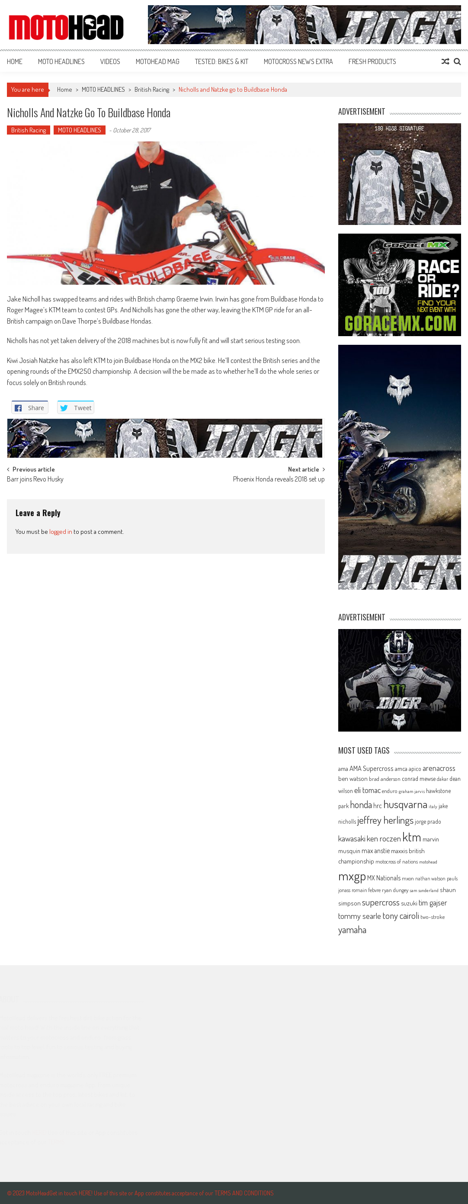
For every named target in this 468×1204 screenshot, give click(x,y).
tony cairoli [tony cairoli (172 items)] (400, 915)
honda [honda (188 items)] (361, 804)
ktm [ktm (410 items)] (411, 836)
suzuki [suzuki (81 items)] (409, 903)
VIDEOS (110, 61)
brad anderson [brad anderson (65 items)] (385, 778)
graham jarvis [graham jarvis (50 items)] (412, 791)
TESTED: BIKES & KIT (221, 61)
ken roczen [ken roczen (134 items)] (384, 838)
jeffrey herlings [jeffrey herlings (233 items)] (385, 819)
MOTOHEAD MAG (158, 61)
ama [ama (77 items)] (343, 768)
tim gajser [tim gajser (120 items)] (433, 902)
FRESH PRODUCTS (372, 61)
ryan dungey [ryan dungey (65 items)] (395, 889)
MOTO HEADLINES (61, 61)
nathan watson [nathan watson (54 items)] (430, 878)
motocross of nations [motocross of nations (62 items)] (396, 861)
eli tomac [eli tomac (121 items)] (367, 790)
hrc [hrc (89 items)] (377, 805)
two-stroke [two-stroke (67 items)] (432, 916)
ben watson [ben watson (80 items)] (353, 778)
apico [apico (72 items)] (415, 768)
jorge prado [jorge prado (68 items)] (428, 821)
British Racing (152, 89)
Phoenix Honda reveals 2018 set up (279, 479)
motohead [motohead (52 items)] (428, 862)
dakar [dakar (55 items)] (442, 779)
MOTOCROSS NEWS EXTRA (298, 61)
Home (14, 61)
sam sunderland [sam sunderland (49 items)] (424, 890)
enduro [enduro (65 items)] (389, 790)
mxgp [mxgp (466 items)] (352, 875)
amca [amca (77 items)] (401, 768)
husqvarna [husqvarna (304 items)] (405, 804)
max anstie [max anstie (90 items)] (376, 850)
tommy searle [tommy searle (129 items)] (359, 916)
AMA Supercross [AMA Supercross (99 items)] (371, 768)
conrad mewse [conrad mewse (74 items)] (419, 778)
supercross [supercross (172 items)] (381, 902)
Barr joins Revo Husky (35, 479)
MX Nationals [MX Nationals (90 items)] (384, 877)
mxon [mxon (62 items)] (408, 878)
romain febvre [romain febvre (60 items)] (366, 889)
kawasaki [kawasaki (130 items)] (351, 838)
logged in (60, 531)
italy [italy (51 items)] (433, 806)
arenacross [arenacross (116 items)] (439, 768)
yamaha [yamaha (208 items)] (352, 929)
